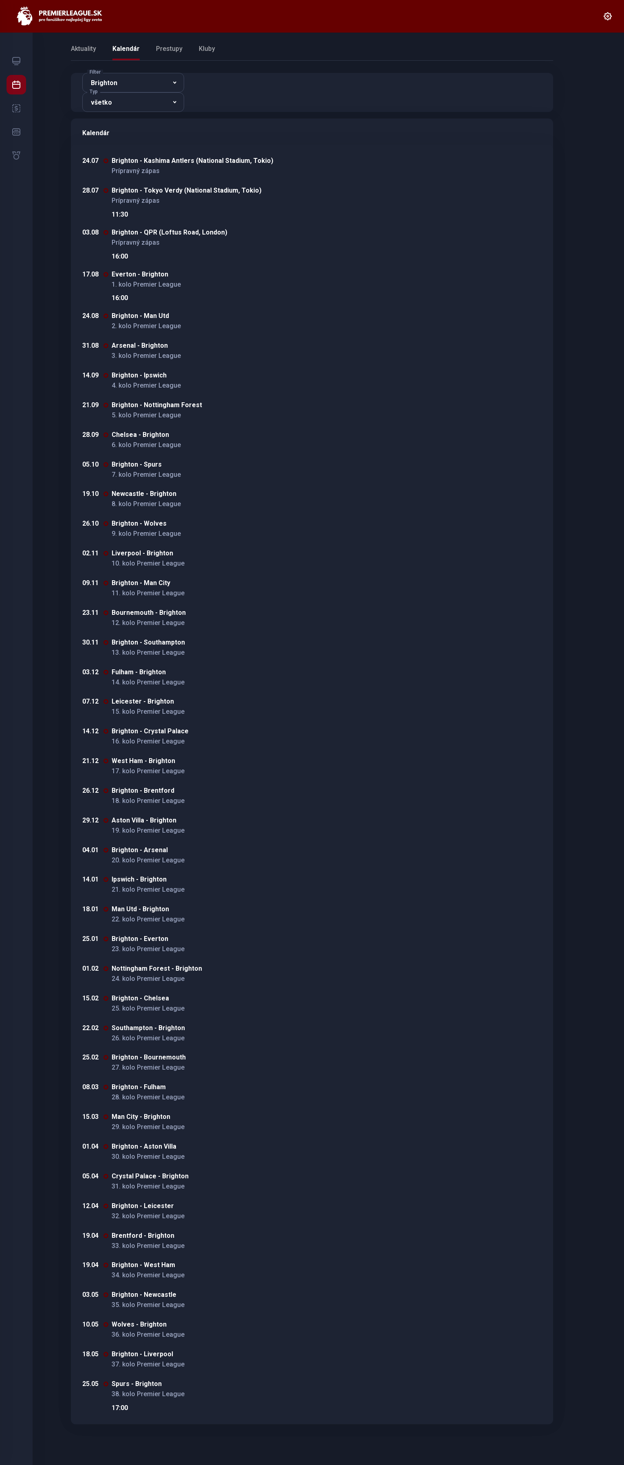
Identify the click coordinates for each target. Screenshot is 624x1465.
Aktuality (83, 49)
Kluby (207, 49)
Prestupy (169, 49)
